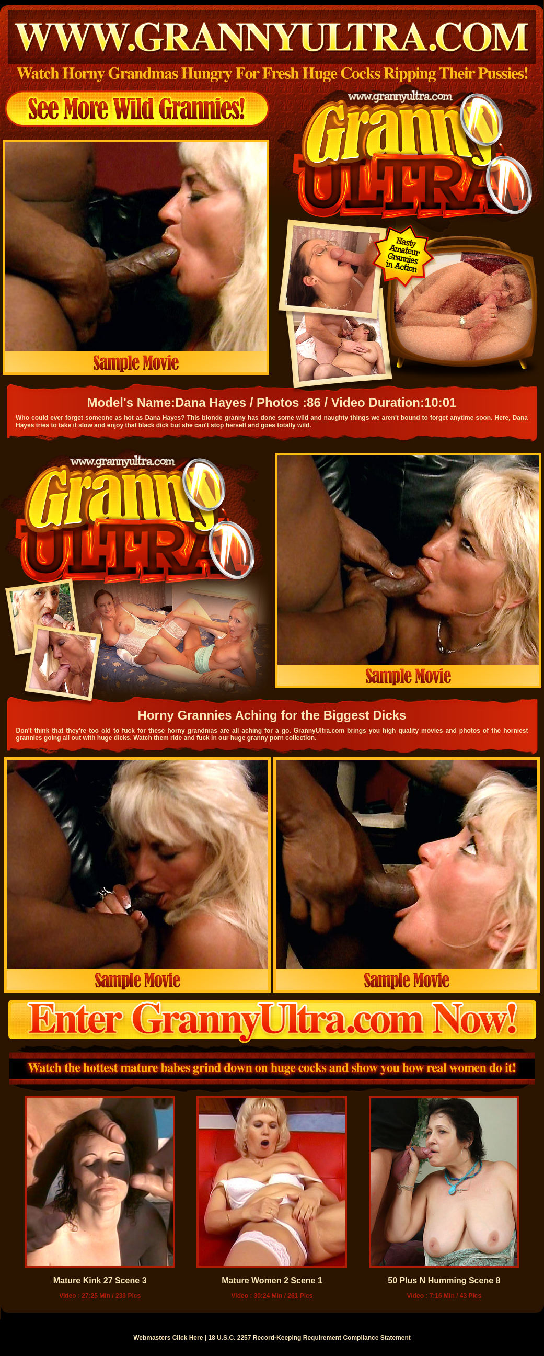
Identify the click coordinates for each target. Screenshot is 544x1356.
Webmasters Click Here (168, 1337)
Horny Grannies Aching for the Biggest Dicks (272, 715)
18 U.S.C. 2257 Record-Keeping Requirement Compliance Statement (309, 1337)
